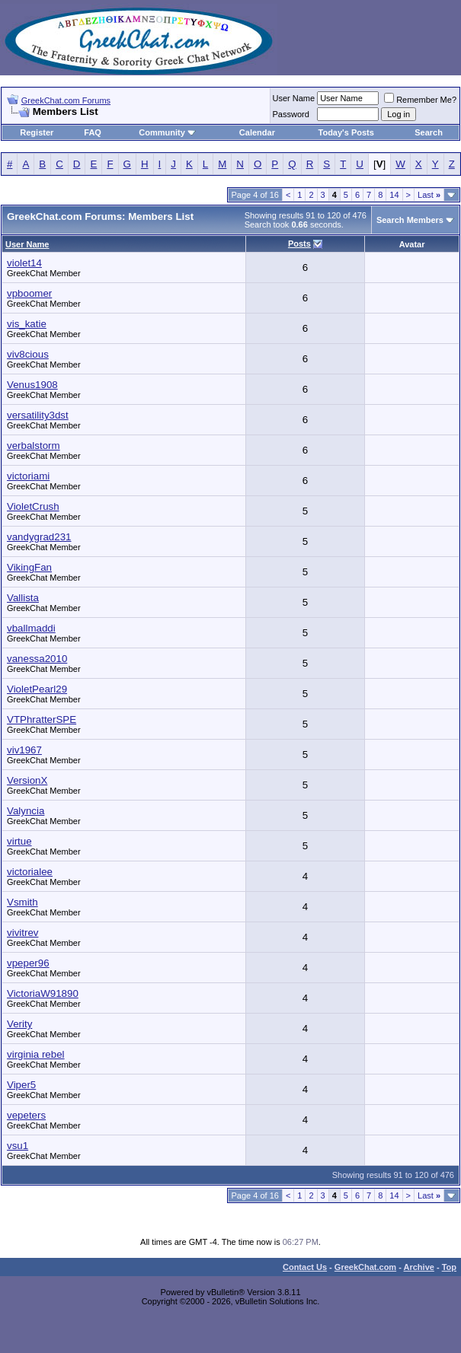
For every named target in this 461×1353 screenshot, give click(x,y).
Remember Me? (420, 99)
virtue (19, 841)
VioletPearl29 (37, 689)
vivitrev (22, 932)
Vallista (23, 597)
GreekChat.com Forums (65, 100)
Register (36, 132)
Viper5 (21, 1084)
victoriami (28, 476)
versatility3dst (38, 415)
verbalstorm (33, 445)
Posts (299, 243)
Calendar (257, 132)
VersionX (27, 780)
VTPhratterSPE (41, 719)
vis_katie (26, 323)
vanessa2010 (37, 658)
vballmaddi (31, 628)
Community (167, 132)
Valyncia (25, 811)
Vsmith (22, 902)
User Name (294, 98)
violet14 (24, 263)
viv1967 (24, 750)
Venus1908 (32, 384)
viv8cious (28, 354)
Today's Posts (346, 132)
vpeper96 (28, 963)
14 (394, 194)
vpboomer (29, 293)
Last (429, 194)
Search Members (409, 219)
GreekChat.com (365, 1267)
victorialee (30, 871)
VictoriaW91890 (42, 993)
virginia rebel (36, 1054)
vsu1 (17, 1145)
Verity (19, 1024)
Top (449, 1267)
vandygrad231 (39, 537)
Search (429, 132)
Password (291, 114)
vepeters (26, 1115)
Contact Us (305, 1267)
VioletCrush (33, 506)
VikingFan (29, 567)
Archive (419, 1267)
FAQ (92, 132)
